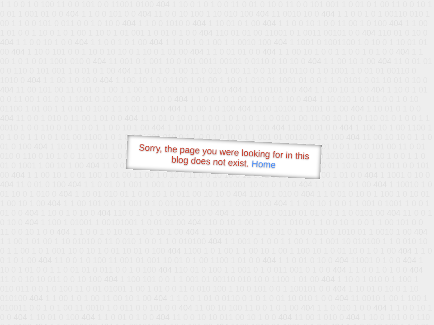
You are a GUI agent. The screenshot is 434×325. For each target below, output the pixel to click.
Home (263, 164)
